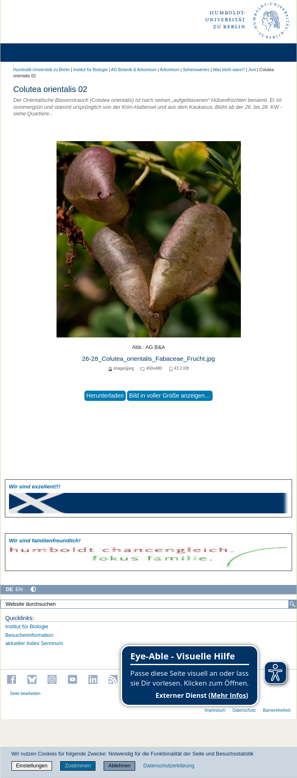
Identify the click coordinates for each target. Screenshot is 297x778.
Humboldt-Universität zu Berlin (41, 69)
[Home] (29, 52)
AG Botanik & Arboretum (134, 69)
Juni (252, 69)
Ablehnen (119, 765)
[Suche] (292, 604)
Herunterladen (105, 395)
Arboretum (169, 69)
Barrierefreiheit (276, 710)
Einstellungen (32, 765)
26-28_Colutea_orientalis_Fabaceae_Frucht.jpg (148, 358)
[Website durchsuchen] (148, 604)
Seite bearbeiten (25, 693)
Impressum (215, 710)
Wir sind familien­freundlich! (45, 540)
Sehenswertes (196, 69)
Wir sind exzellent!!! (34, 486)
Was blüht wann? (229, 69)
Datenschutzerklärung (168, 765)
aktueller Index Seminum (34, 643)
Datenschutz (244, 710)
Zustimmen (78, 765)
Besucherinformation (29, 635)
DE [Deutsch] (9, 589)
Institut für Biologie (90, 69)
